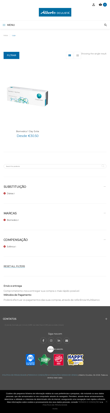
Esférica (11, 246)
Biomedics (12, 220)
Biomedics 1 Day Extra (27, 131)
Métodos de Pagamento (17, 295)
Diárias (10, 193)
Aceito (55, 409)
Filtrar (11, 55)
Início (6, 35)
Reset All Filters (14, 266)
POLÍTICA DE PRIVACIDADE (14, 375)
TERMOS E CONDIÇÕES (38, 375)
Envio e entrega (13, 286)
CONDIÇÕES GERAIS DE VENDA (64, 375)
